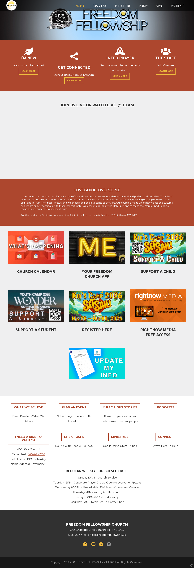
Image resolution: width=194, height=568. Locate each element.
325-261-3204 (36, 454)
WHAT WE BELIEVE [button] (28, 407)
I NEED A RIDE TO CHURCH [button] (28, 438)
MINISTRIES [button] (120, 437)
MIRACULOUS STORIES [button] (120, 407)
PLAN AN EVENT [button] (74, 407)
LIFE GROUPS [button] (74, 437)
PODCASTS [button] (165, 407)
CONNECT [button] (165, 437)
